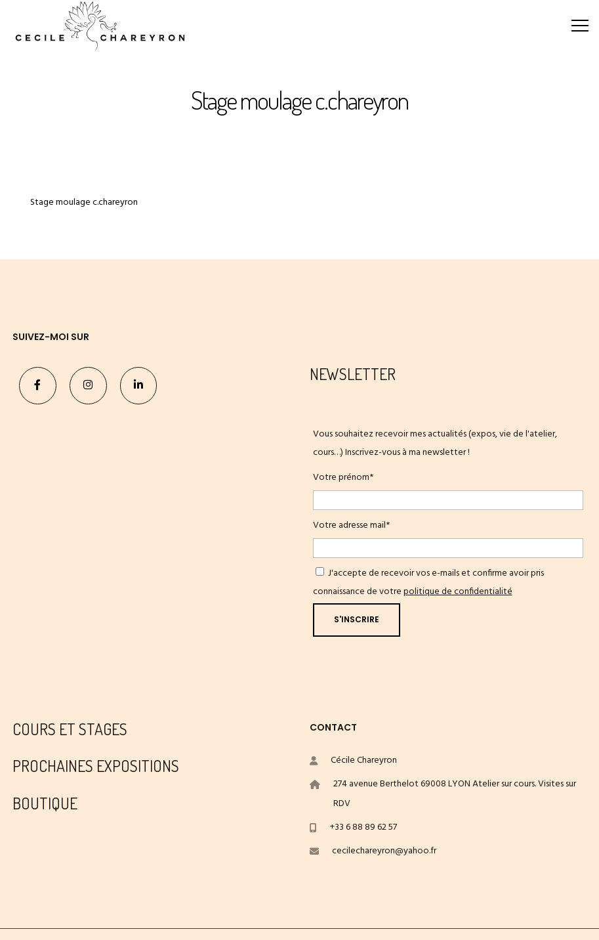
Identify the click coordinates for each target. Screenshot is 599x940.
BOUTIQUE (44, 803)
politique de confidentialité (457, 591)
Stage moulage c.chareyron (84, 202)
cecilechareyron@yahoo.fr (384, 851)
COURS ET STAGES (69, 729)
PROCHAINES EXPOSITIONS (95, 766)
